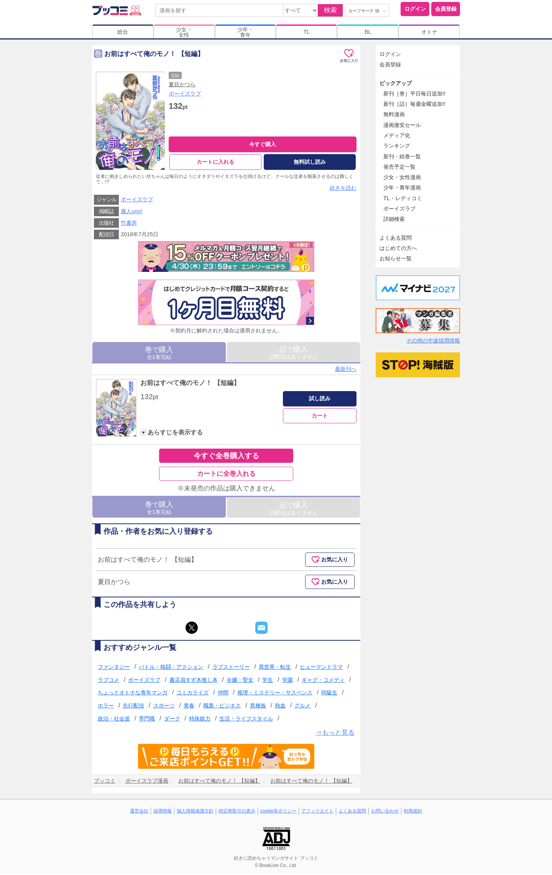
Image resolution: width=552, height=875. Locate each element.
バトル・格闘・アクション (171, 669)
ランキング (396, 146)
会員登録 (446, 9)
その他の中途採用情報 (433, 340)
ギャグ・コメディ (323, 682)
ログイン (415, 9)
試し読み (319, 400)
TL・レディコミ (402, 198)
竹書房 (129, 225)
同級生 (329, 694)
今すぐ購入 (262, 144)
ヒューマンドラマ (321, 669)
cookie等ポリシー (278, 812)
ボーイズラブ (185, 93)
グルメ (302, 707)
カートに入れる (215, 162)
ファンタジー (114, 669)
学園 (287, 682)
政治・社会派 (114, 720)
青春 (189, 707)
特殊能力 (199, 720)
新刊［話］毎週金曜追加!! (414, 104)
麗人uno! (131, 213)
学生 (267, 682)
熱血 (280, 707)
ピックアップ (396, 83)
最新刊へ (345, 371)
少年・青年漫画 (402, 187)
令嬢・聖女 (240, 682)
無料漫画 (394, 114)
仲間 (223, 694)
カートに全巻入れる (226, 475)
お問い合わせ (385, 812)
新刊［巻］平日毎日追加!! (414, 93)
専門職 (147, 720)
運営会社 (139, 812)
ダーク (172, 720)
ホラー (106, 707)
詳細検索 (394, 219)
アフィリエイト (317, 812)
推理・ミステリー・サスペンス (274, 694)
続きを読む (343, 190)
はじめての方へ (398, 248)
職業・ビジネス (222, 707)
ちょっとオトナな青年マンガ (133, 694)
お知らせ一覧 (396, 258)
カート (320, 417)
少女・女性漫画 (402, 177)
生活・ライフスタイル (246, 720)
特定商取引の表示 (237, 812)
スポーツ (164, 707)
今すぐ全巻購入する (226, 458)
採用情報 (162, 812)
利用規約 (413, 812)
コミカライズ (192, 694)
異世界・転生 (275, 669)
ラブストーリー (231, 669)
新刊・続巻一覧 (402, 156)
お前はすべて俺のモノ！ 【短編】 (190, 384)
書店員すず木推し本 (193, 682)
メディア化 (396, 135)
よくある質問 (396, 238)
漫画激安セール (402, 125)
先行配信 (133, 707)
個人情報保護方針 (195, 812)
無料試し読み (310, 162)
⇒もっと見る (335, 734)
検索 (330, 10)
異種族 (258, 707)
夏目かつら (182, 84)
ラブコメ (108, 682)
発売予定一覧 (399, 167)
